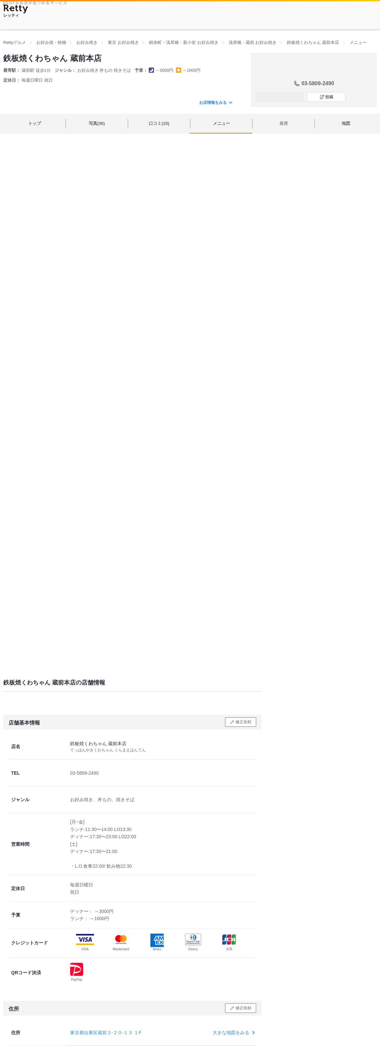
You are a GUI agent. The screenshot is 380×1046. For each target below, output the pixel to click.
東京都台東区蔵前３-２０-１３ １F (106, 1032)
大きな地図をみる (233, 1032)
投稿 (329, 97)
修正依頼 (243, 722)
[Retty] (15, 9)
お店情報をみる (215, 103)
